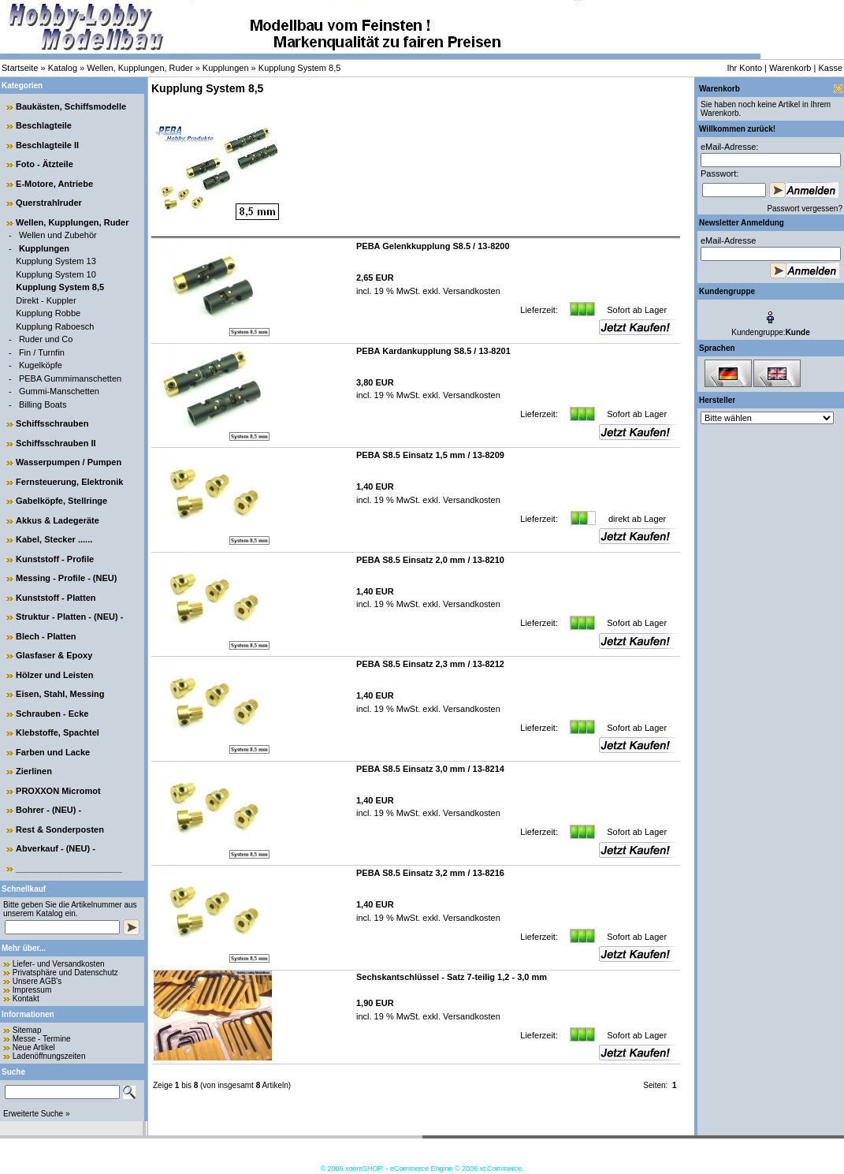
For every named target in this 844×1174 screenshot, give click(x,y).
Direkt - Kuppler (46, 300)
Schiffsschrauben (52, 423)
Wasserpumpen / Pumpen (68, 462)
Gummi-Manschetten (59, 391)
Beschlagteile (44, 125)
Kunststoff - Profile (55, 559)
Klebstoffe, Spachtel (57, 732)
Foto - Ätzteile (44, 164)
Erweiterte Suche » (36, 1113)
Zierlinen (34, 771)
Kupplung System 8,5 (299, 68)
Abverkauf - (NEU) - (55, 848)
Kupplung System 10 (56, 274)
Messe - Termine (42, 1038)
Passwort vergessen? (804, 208)
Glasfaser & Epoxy (54, 655)
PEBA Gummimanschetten (70, 378)
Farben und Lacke (53, 752)
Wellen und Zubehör (58, 235)
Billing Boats (43, 404)
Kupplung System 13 (56, 261)
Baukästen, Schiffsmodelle (71, 106)
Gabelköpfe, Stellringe (61, 500)
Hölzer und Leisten (54, 675)
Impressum (32, 990)
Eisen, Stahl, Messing (60, 694)
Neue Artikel (34, 1047)
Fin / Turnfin (42, 352)
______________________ (69, 868)
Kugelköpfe (40, 365)
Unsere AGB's (37, 981)
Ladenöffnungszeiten (49, 1056)
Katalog (62, 68)
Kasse (830, 68)
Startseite (20, 68)
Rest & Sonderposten (60, 829)
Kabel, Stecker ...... (54, 539)
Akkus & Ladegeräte (57, 520)
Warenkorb (790, 68)
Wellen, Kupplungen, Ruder (139, 68)
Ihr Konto (744, 68)
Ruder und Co (46, 339)
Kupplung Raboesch (55, 326)
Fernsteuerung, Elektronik (69, 481)
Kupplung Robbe (48, 313)
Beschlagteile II (47, 145)
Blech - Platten (46, 636)
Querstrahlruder (49, 202)
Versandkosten (470, 291)
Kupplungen (226, 68)
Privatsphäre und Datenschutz (65, 972)
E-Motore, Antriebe (54, 183)
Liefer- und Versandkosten (59, 964)
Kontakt (26, 998)
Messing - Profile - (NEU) (66, 578)
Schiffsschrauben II (55, 443)
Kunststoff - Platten (55, 597)
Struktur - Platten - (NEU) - (69, 616)
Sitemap (27, 1030)
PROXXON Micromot (58, 791)
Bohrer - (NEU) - (48, 809)
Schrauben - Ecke (52, 713)
